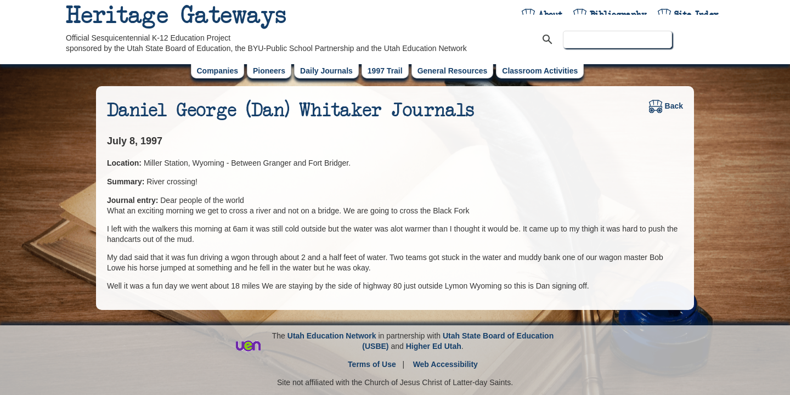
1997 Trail (385, 70)
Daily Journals (326, 70)
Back (666, 105)
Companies (217, 70)
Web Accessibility (445, 364)
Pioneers (269, 70)
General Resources (452, 70)
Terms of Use (372, 364)
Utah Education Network (331, 335)
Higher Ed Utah (433, 346)
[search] (617, 39)
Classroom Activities (540, 70)
